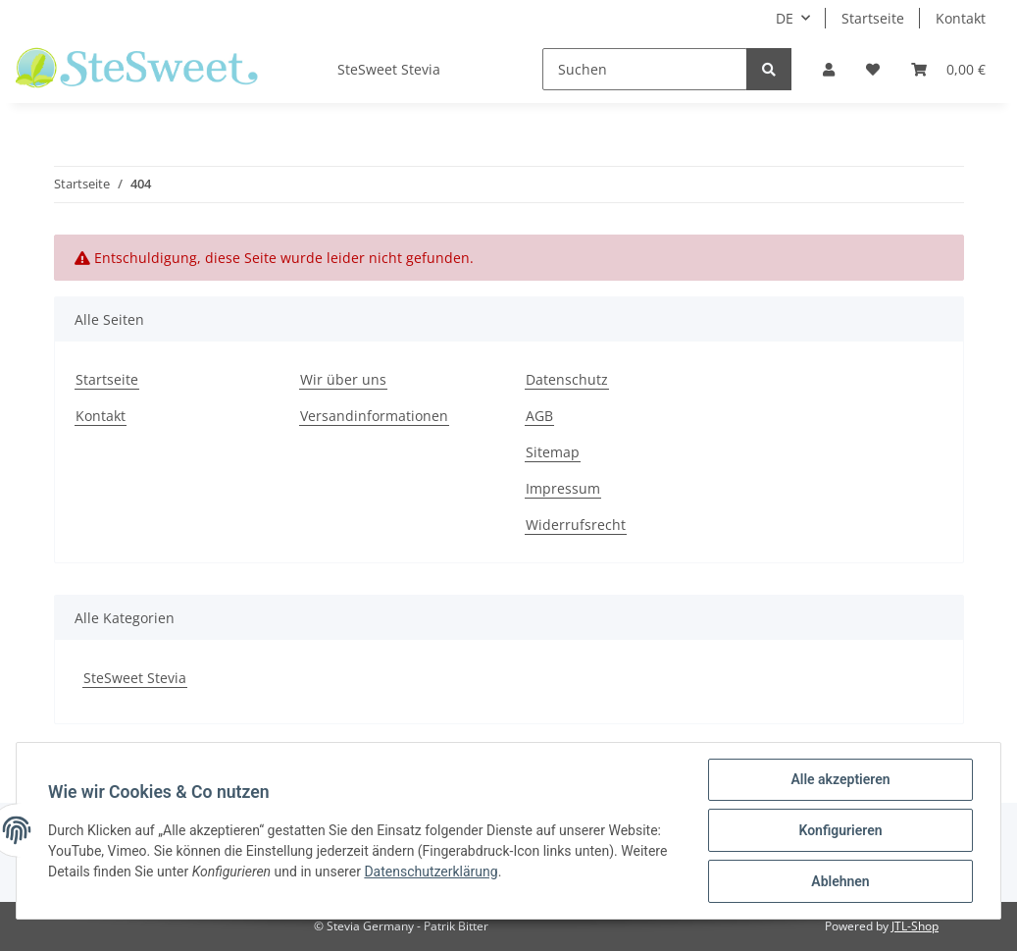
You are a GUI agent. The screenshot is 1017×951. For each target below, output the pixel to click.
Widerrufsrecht (576, 524)
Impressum (563, 488)
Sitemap (553, 452)
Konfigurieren (840, 830)
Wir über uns (343, 379)
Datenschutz (567, 379)
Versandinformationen (374, 415)
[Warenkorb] (948, 69)
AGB (539, 415)
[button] (828, 69)
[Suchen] (644, 69)
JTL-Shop (915, 926)
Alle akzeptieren (840, 779)
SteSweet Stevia (134, 677)
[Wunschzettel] (872, 69)
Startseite (872, 18)
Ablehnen (840, 881)
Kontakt (961, 18)
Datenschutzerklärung (430, 871)
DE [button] (784, 18)
